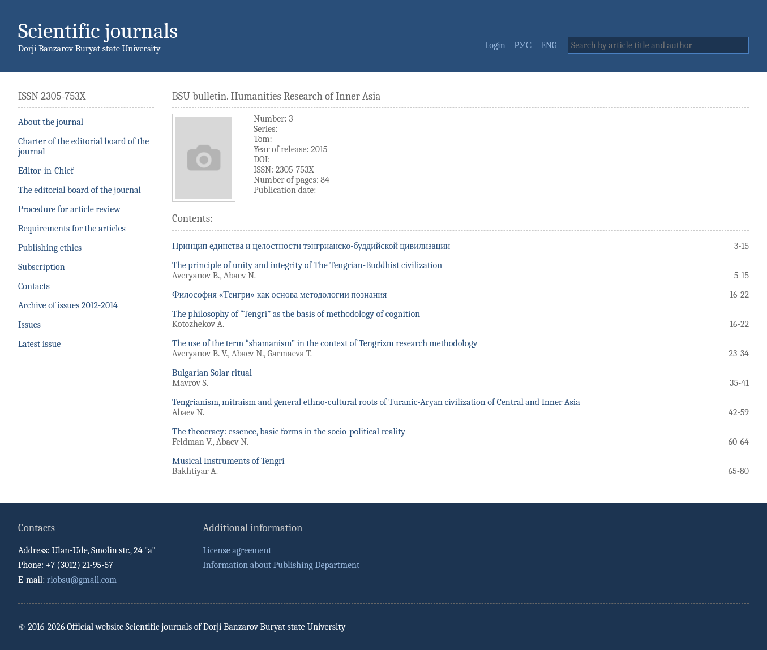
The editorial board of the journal (79, 190)
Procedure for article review (69, 209)
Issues (29, 325)
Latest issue (39, 344)
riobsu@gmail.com (82, 580)
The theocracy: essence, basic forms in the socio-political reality (288, 432)
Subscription (41, 267)
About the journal (50, 122)
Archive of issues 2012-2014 (68, 305)
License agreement (237, 550)
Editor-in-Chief (46, 171)
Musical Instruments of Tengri (228, 461)
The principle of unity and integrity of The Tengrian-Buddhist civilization (307, 265)
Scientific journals (98, 31)
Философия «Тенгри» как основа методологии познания (279, 295)
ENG (548, 45)
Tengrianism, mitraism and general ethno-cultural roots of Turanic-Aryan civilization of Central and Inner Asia (376, 402)
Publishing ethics (50, 248)
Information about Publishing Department (281, 565)
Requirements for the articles (72, 228)
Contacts (34, 286)
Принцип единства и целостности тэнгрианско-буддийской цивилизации (311, 246)
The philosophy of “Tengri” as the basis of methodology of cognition (296, 314)
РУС (523, 45)
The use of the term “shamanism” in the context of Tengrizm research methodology (324, 343)
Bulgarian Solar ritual (212, 373)
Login (495, 45)
